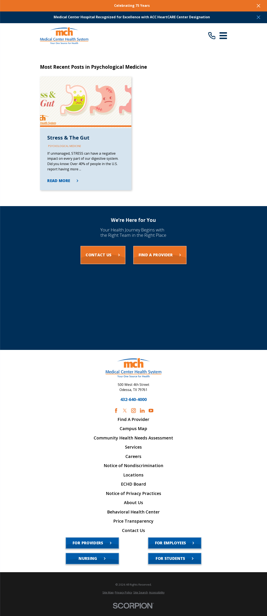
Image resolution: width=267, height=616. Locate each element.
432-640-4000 (133, 399)
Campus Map (133, 428)
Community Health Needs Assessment (133, 438)
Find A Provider (133, 419)
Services (133, 447)
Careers (133, 456)
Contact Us (133, 530)
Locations (133, 475)
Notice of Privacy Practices (133, 493)
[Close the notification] (258, 5)
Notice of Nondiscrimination (133, 465)
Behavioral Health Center (133, 512)
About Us (133, 502)
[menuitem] (108, 592)
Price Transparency (133, 521)
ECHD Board (133, 484)
